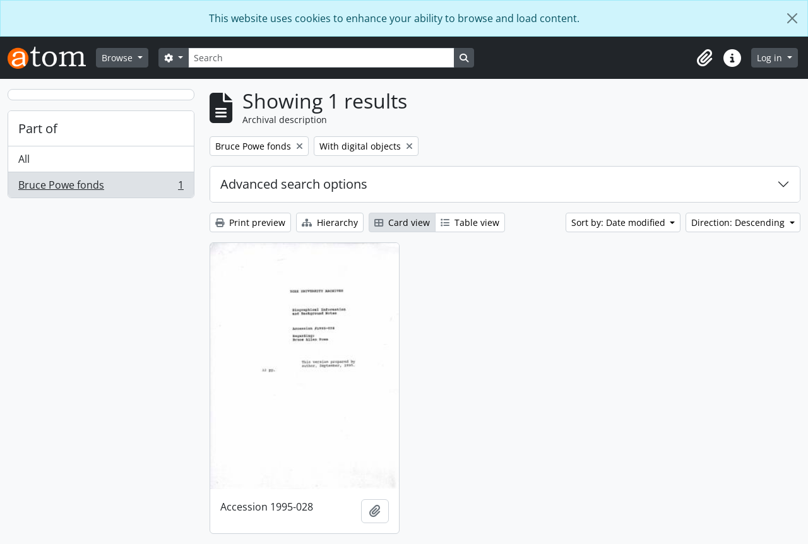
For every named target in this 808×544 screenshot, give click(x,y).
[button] (704, 58)
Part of (37, 128)
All (24, 159)
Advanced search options (293, 183)
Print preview (250, 222)
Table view (470, 222)
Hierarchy (330, 222)
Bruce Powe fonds (101, 187)
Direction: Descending (739, 222)
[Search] (321, 58)
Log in (771, 58)
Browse (118, 58)
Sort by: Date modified (619, 222)
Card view (402, 222)
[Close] (792, 18)
